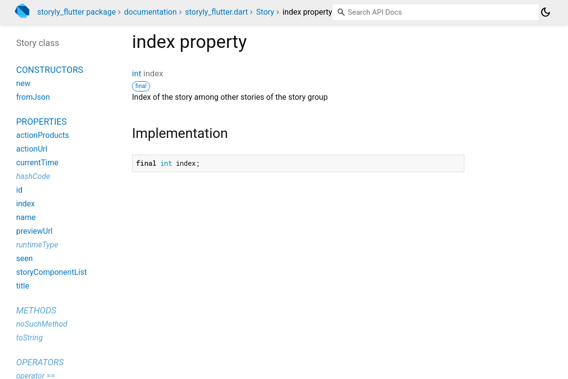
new (23, 83)
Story (265, 12)
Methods (36, 310)
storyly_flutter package (76, 12)
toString (29, 337)
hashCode (33, 176)
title (22, 285)
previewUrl (34, 231)
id (19, 190)
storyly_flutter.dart (216, 12)
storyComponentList (51, 272)
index (25, 203)
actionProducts (42, 135)
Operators (40, 362)
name (26, 217)
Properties (41, 121)
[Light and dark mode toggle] (545, 12)
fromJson (33, 97)
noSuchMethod (41, 324)
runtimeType (37, 244)
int (136, 73)
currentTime (37, 162)
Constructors (49, 70)
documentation (150, 12)
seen (24, 258)
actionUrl (31, 149)
